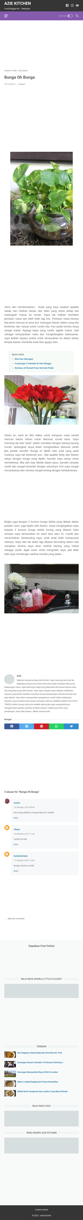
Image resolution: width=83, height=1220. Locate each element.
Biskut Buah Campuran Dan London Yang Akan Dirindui (42, 1091)
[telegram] (71, 726)
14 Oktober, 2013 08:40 (24, 807)
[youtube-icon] (77, 5)
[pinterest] (41, 726)
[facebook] (11, 726)
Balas (16, 818)
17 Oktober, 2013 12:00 (24, 860)
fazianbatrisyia (21, 856)
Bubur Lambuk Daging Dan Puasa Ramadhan (37, 1082)
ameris (17, 803)
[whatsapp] (56, 726)
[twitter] (26, 726)
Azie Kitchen (17, 3)
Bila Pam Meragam (24, 359)
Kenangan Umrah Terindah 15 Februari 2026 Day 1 (40, 1062)
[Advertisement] (41, 45)
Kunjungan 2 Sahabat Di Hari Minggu (33, 363)
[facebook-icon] (67, 5)
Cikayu (17, 829)
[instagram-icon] (72, 5)
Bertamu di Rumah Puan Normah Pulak (34, 368)
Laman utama (41, 1209)
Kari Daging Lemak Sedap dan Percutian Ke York (39, 1053)
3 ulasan (21, 84)
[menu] (7, 15)
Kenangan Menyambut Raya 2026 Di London (37, 1072)
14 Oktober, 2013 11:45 (24, 834)
